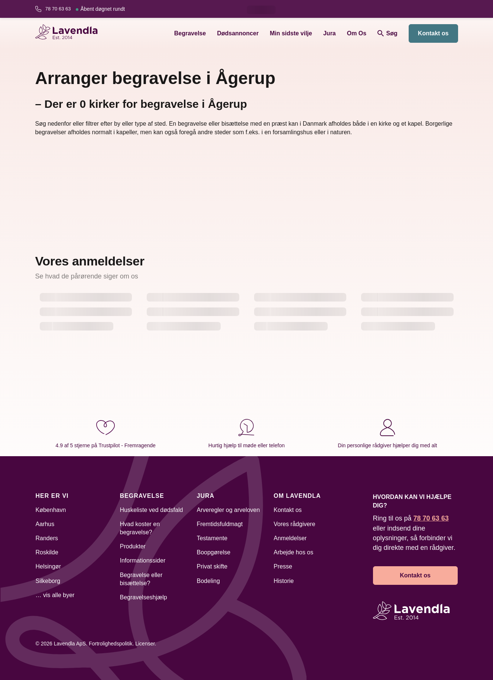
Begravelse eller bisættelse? (141, 579)
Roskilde (47, 552)
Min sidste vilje (291, 33)
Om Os (356, 33)
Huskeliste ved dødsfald (151, 510)
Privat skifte (212, 566)
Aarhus (45, 524)
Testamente (212, 538)
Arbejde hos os (294, 552)
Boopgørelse (214, 552)
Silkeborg (48, 581)
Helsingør (48, 566)
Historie (284, 581)
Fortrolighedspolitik (111, 644)
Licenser (145, 644)
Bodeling (208, 581)
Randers (47, 538)
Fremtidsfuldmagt (220, 524)
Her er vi (52, 496)
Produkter (133, 546)
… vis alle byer (55, 595)
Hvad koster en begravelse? (140, 528)
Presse (283, 566)
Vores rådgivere (294, 524)
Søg (387, 33)
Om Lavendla (297, 496)
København (51, 510)
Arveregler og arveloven (228, 510)
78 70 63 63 (85, 9)
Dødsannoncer (238, 33)
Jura (329, 33)
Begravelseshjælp (143, 597)
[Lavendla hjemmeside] (69, 33)
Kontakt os (433, 33)
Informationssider (143, 560)
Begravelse (190, 33)
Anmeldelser (290, 538)
